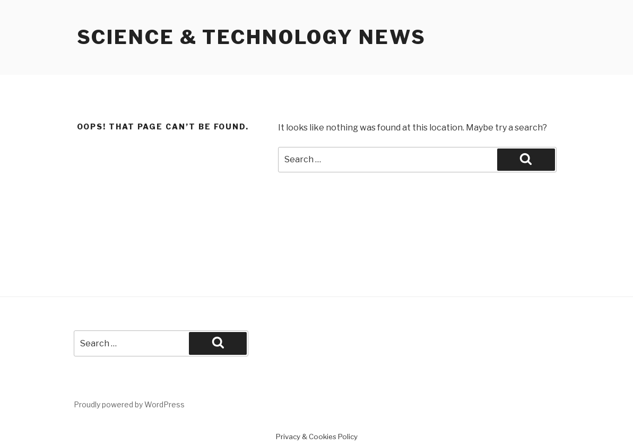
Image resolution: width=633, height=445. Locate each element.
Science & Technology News (251, 37)
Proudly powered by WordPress (129, 404)
